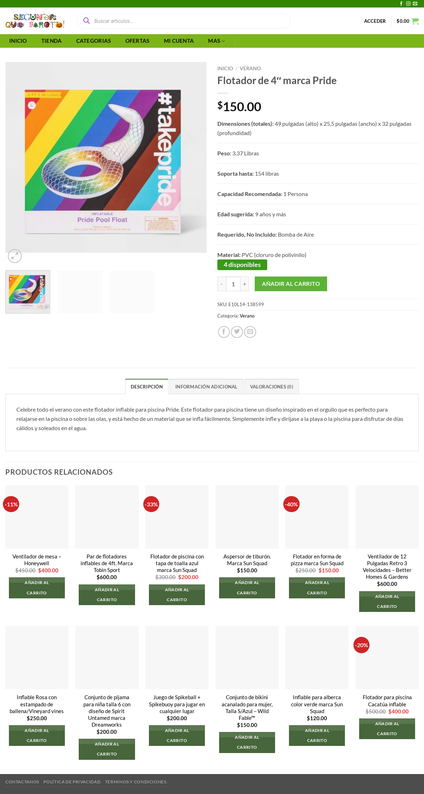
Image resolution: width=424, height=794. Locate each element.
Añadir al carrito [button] (37, 588)
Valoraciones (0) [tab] (271, 387)
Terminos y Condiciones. (136, 781)
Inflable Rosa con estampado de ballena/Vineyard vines (37, 704)
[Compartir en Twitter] (237, 332)
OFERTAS (137, 41)
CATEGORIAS (93, 41)
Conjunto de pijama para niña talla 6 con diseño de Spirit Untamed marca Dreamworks (106, 711)
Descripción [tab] (147, 387)
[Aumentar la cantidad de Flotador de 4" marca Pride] (245, 284)
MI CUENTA (179, 41)
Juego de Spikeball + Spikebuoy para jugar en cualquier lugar (177, 704)
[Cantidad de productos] (233, 284)
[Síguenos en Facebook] (401, 3)
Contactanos (22, 781)
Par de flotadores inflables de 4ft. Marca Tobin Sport (107, 563)
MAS (216, 41)
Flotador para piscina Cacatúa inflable (387, 701)
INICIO (18, 41)
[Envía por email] (250, 332)
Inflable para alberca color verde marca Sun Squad (317, 704)
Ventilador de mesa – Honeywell (36, 559)
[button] (375, 21)
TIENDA (51, 41)
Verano (250, 68)
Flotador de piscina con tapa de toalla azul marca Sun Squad (177, 563)
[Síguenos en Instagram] (408, 3)
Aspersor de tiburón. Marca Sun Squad (247, 559)
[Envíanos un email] (415, 3)
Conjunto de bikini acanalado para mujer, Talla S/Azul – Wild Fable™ (247, 708)
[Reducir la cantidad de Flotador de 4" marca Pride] (221, 284)
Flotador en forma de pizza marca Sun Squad (317, 559)
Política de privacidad (71, 781)
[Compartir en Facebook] (224, 332)
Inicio (225, 68)
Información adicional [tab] (206, 387)
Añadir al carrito (291, 283)
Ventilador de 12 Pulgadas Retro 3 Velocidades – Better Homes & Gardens (387, 566)
